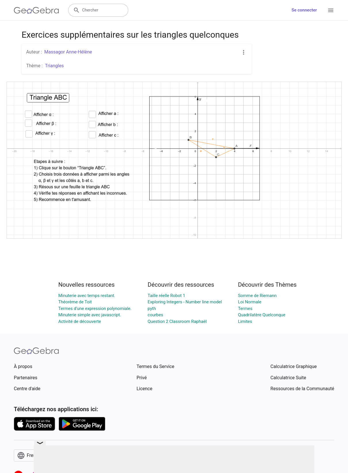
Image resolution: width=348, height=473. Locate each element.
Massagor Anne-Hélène (68, 52)
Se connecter (304, 10)
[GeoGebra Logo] (36, 10)
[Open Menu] (330, 10)
